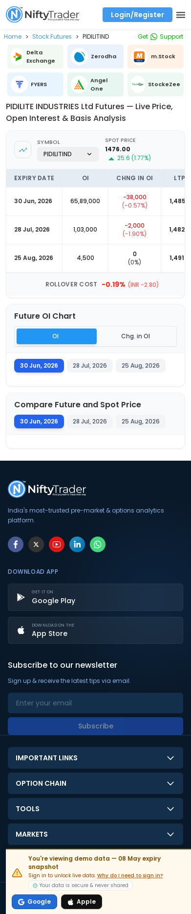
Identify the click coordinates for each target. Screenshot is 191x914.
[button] (12, 36)
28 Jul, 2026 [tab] (90, 365)
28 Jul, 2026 (90, 421)
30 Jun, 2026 (39, 421)
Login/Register (137, 15)
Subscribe (95, 726)
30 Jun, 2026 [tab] (39, 365)
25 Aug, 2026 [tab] (141, 365)
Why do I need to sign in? (130, 875)
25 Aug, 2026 (141, 421)
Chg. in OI (135, 336)
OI (55, 336)
